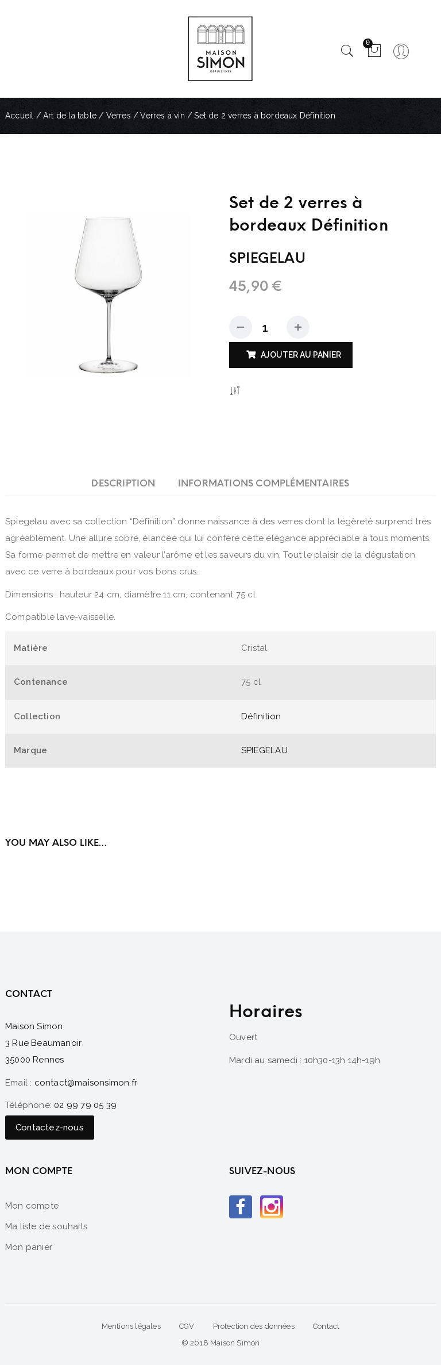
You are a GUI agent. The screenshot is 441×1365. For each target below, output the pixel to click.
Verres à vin (162, 115)
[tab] (123, 483)
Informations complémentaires (264, 483)
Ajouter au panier (301, 354)
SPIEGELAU (264, 750)
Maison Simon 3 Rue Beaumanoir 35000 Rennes (43, 1043)
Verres (118, 115)
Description (123, 483)
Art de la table (69, 115)
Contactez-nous (50, 1127)
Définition (261, 716)
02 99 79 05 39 (85, 1105)
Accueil (19, 115)
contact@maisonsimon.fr (85, 1083)
